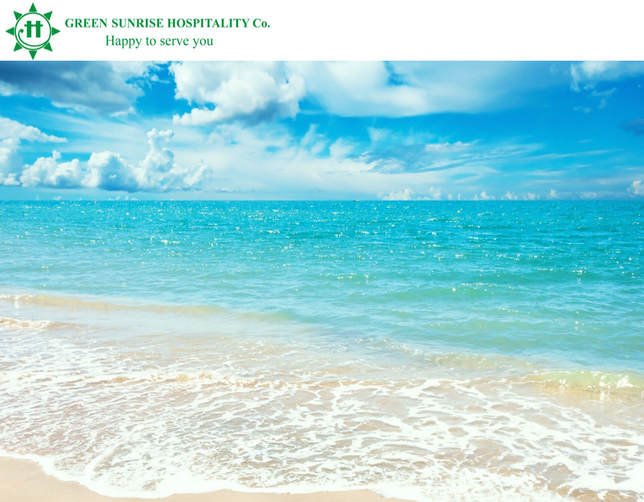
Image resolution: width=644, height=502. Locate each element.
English (628, 54)
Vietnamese (605, 54)
